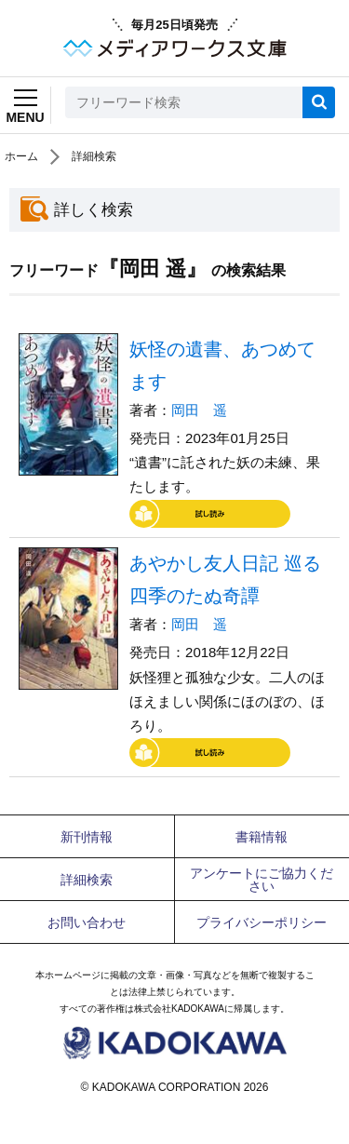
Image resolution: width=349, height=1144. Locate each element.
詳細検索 (94, 156)
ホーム (21, 156)
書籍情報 (261, 836)
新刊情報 (86, 836)
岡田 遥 (199, 410)
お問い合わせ (86, 922)
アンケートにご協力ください (261, 880)
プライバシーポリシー (261, 922)
